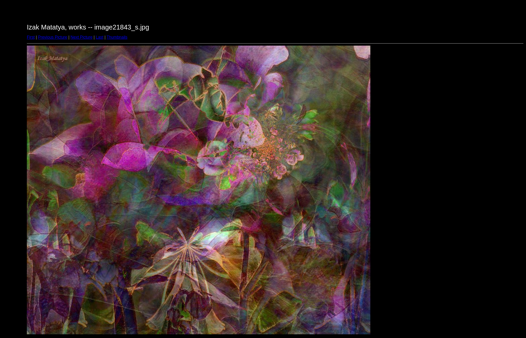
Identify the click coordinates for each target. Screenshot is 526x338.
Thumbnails (117, 37)
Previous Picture (52, 37)
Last (99, 37)
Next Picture (81, 37)
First (31, 37)
